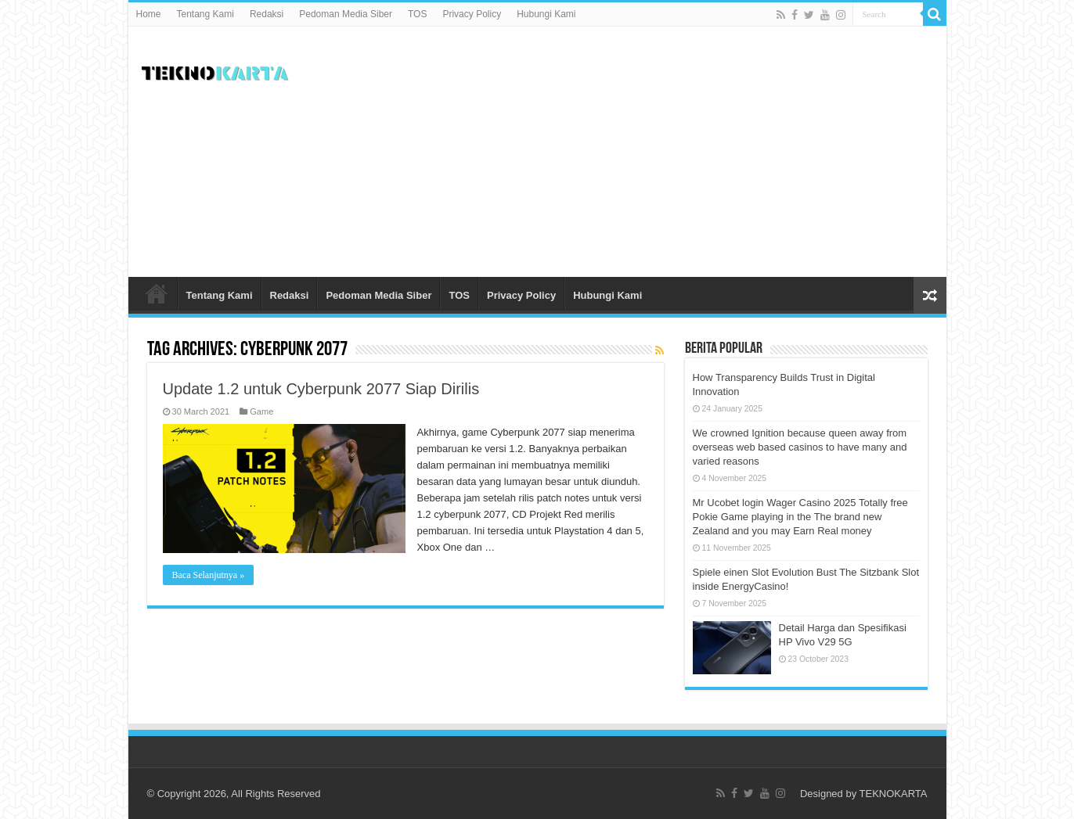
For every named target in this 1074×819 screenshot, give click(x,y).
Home (148, 14)
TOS (417, 14)
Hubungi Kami (546, 14)
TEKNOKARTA (894, 793)
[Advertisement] (650, 151)
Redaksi (266, 14)
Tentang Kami (205, 14)
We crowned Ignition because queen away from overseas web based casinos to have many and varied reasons (800, 447)
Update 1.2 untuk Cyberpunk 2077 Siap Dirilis (321, 388)
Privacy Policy (471, 14)
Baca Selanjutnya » (208, 574)
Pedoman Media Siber (345, 14)
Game (261, 411)
